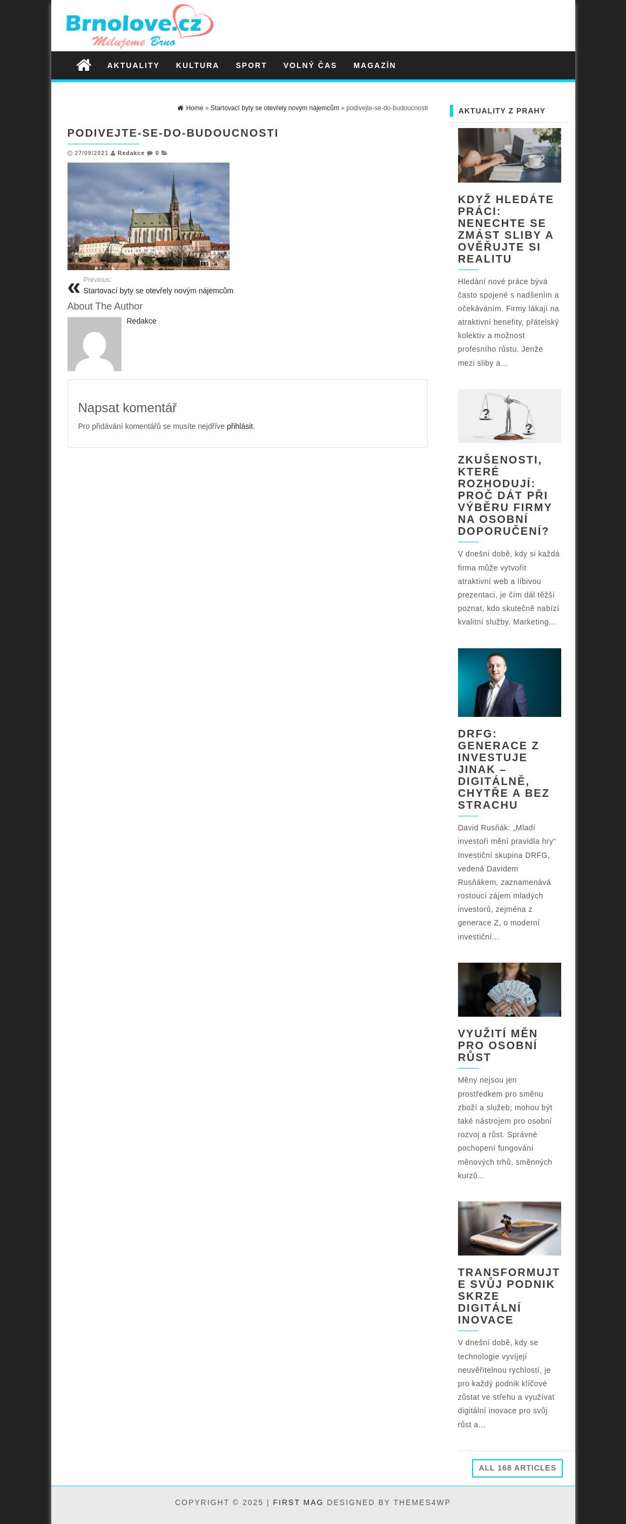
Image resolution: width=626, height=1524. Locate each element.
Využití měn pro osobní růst (498, 1045)
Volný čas (311, 65)
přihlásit (240, 426)
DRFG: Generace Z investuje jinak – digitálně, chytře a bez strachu (504, 769)
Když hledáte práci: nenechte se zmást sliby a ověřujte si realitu (506, 229)
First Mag (298, 1502)
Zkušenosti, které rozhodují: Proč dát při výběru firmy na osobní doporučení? (505, 495)
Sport (251, 65)
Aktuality (133, 65)
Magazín (374, 65)
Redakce (131, 153)
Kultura (198, 65)
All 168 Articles (517, 1467)
